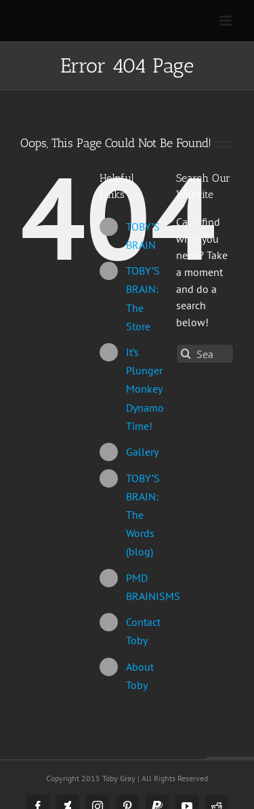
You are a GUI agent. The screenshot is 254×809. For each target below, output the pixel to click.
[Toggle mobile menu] (226, 21)
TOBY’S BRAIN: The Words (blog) (143, 515)
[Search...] (205, 353)
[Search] (186, 353)
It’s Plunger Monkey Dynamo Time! (145, 389)
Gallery (142, 451)
